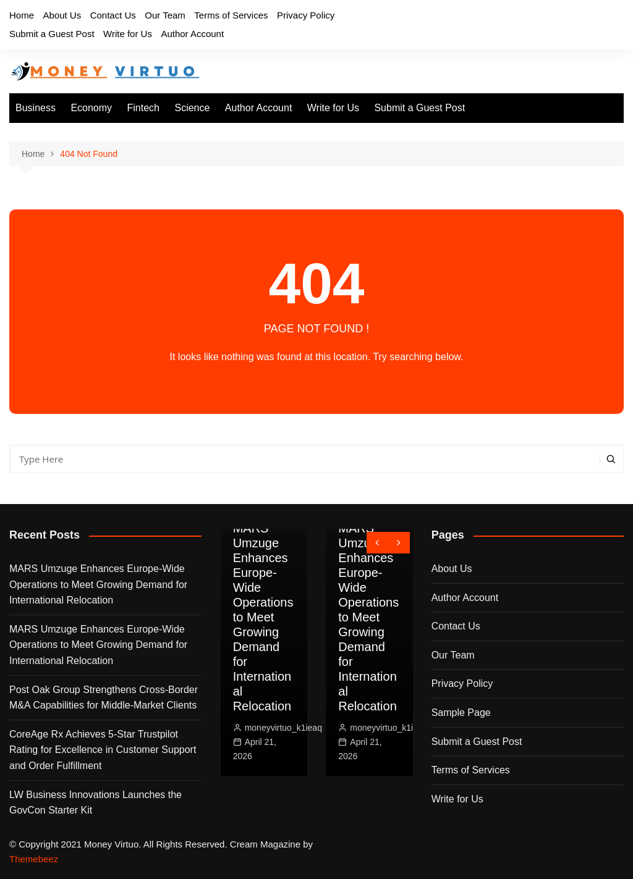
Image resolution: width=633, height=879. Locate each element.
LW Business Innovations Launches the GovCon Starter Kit (95, 802)
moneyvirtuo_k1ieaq (283, 728)
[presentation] (377, 542)
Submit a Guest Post (52, 33)
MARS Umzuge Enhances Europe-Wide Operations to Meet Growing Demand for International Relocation (98, 584)
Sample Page (461, 712)
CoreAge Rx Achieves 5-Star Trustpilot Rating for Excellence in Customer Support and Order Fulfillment (102, 750)
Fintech (143, 108)
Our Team (165, 15)
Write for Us (127, 33)
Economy (91, 108)
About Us (62, 15)
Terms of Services (231, 15)
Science (192, 108)
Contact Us (113, 15)
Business (35, 108)
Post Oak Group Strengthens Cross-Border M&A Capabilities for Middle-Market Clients (103, 697)
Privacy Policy (305, 15)
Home (21, 15)
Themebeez (33, 859)
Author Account (192, 33)
